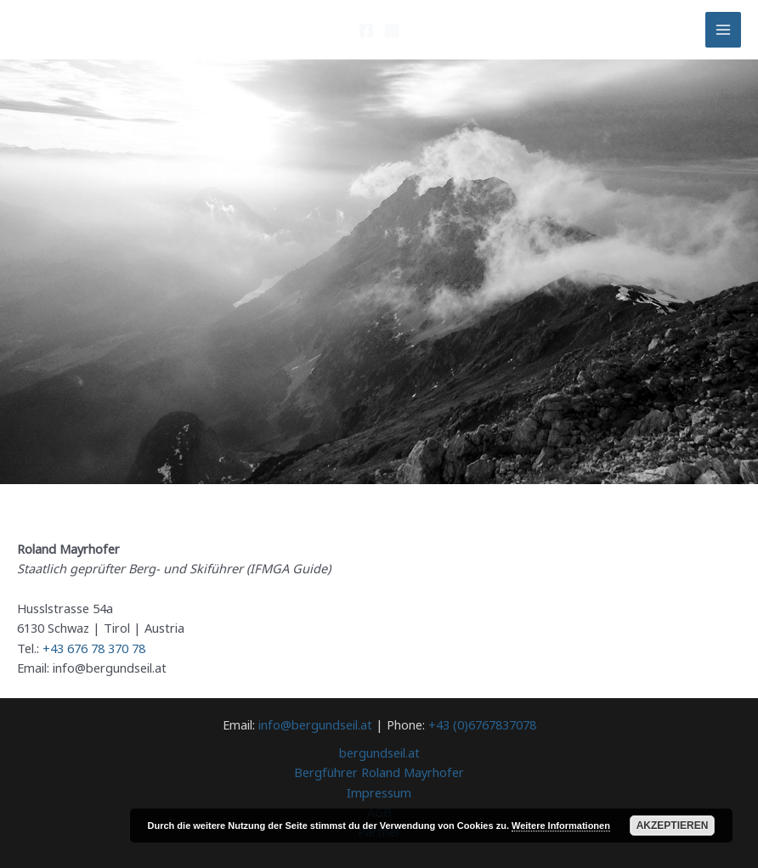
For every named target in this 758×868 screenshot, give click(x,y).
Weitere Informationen (561, 825)
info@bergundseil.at (315, 724)
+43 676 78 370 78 (93, 648)
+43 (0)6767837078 (482, 724)
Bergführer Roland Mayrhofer (379, 772)
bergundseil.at (379, 752)
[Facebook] (366, 30)
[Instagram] (391, 30)
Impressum (379, 792)
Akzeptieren (672, 825)
